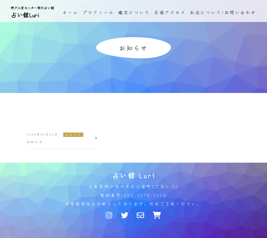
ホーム (71, 12)
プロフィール (98, 12)
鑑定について (134, 12)
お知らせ (73, 135)
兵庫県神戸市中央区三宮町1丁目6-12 (133, 186)
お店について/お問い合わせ (223, 12)
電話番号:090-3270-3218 (133, 195)
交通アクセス (170, 12)
